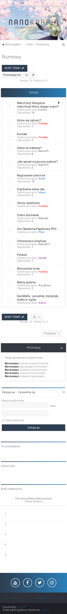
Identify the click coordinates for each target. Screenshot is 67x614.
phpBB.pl (45, 609)
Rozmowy (11, 57)
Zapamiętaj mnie (14, 420)
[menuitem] (12, 5)
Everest (42, 109)
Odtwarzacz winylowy (31, 241)
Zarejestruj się (26, 392)
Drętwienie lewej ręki (30, 189)
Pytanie (22, 255)
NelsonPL (43, 151)
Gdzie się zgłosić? (29, 120)
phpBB (20, 607)
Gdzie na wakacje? (29, 148)
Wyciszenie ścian (28, 268)
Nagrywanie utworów (31, 175)
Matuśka (43, 218)
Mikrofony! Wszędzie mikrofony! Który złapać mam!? (38, 104)
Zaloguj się (8, 392)
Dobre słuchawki (28, 215)
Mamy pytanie (26, 282)
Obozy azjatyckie (28, 203)
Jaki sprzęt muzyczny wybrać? (37, 161)
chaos (42, 192)
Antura (42, 302)
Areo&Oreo (44, 285)
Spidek (42, 258)
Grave (41, 178)
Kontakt (22, 134)
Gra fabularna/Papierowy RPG (36, 229)
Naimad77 (44, 244)
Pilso (41, 232)
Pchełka (43, 123)
